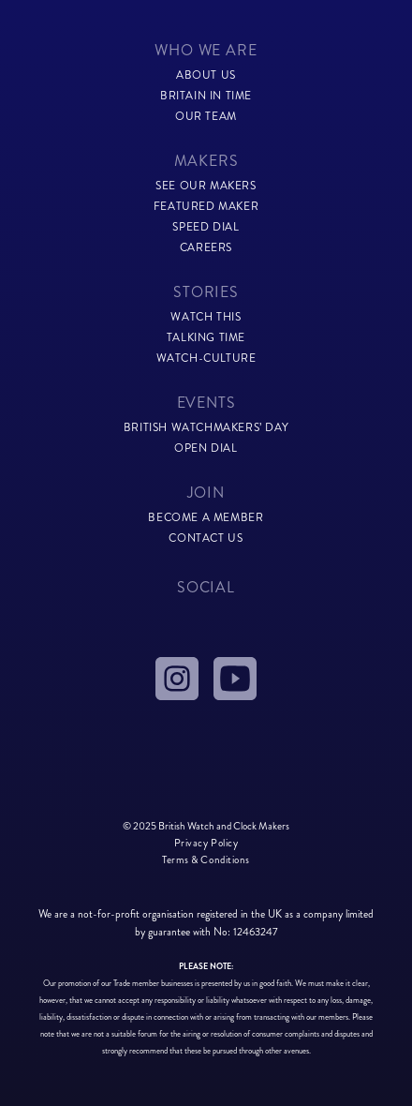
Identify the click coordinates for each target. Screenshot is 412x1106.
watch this (205, 317)
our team (206, 116)
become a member (205, 518)
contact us (206, 538)
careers (206, 248)
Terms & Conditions (206, 859)
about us (206, 75)
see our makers (205, 186)
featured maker (206, 206)
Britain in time (206, 96)
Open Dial (205, 448)
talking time (206, 338)
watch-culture (206, 358)
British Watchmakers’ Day (206, 428)
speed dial (205, 227)
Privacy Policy (206, 842)
